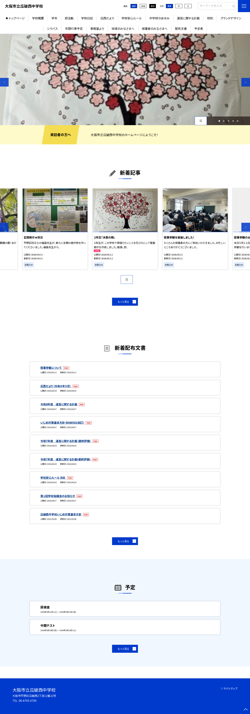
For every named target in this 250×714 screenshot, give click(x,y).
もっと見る (123, 301)
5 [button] (237, 120)
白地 (143, 6)
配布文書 (181, 28)
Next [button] (245, 82)
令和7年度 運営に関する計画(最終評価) (65, 459)
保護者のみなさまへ (154, 28)
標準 (169, 6)
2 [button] (224, 120)
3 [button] (228, 120)
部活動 (69, 18)
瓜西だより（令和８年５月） (56, 386)
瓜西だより (107, 18)
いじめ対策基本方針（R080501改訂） (62, 422)
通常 (134, 6)
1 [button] (219, 120)
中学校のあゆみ (159, 18)
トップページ (17, 18)
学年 (54, 18)
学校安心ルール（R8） (53, 477)
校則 (210, 18)
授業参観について (51, 368)
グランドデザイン (230, 18)
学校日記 (87, 18)
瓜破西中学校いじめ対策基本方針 (61, 514)
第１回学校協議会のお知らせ (58, 496)
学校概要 (38, 18)
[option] (125, 79)
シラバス (52, 28)
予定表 (198, 28)
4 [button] (233, 120)
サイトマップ (230, 688)
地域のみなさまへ (123, 28)
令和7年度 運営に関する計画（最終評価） (66, 441)
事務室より (97, 28)
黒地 (153, 6)
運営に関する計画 (188, 18)
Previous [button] (4, 82)
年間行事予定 (74, 28)
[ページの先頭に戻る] (245, 709)
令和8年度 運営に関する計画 (59, 404)
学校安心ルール (132, 18)
